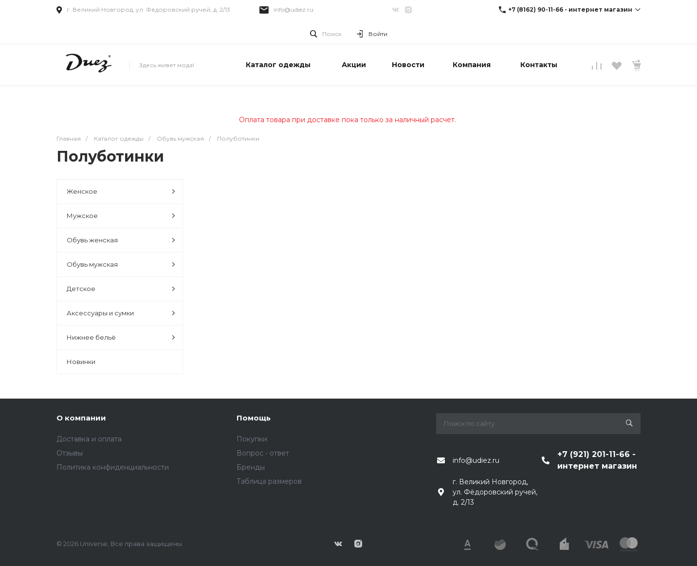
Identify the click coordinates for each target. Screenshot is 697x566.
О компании (81, 417)
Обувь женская (121, 240)
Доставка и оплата (89, 439)
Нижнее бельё (121, 337)
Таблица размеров (269, 481)
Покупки (252, 439)
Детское (121, 288)
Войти (377, 33)
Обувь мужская (121, 264)
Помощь (254, 417)
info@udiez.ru (293, 9)
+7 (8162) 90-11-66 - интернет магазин (570, 9)
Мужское (121, 215)
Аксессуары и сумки (121, 313)
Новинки (81, 361)
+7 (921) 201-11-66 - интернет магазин (597, 460)
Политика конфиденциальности (112, 467)
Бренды (251, 467)
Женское (121, 191)
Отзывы (69, 453)
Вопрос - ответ (263, 453)
